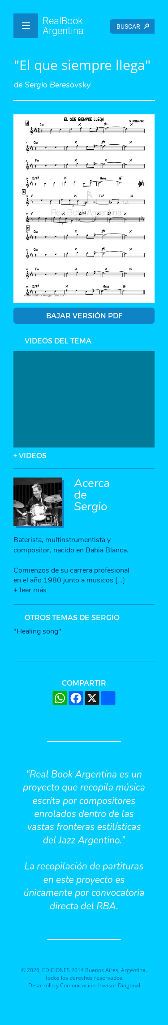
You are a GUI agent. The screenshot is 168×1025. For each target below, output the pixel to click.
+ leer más (30, 590)
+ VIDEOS (30, 455)
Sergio (90, 506)
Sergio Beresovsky (57, 84)
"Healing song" (37, 631)
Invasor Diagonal (119, 985)
